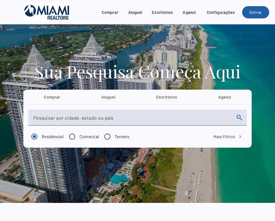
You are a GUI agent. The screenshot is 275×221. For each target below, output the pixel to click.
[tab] (52, 97)
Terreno (122, 136)
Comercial (89, 136)
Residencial (53, 136)
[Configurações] (221, 12)
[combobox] (132, 120)
